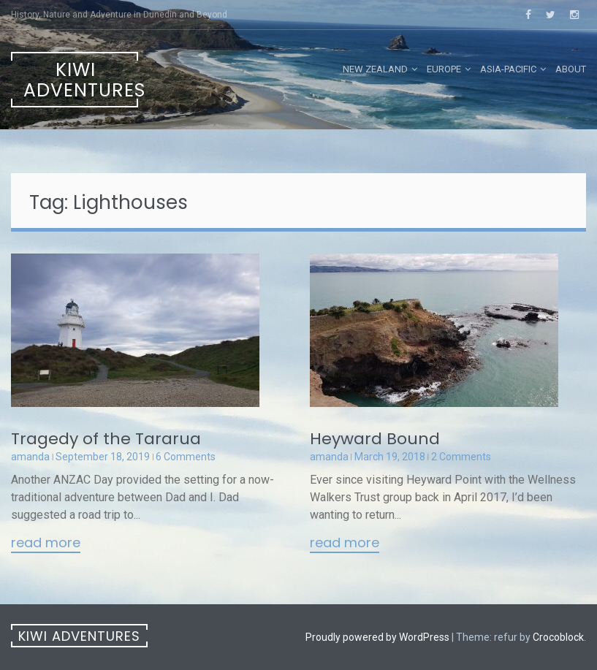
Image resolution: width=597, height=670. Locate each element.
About (570, 69)
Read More (45, 544)
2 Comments (461, 456)
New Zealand (375, 69)
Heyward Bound (375, 438)
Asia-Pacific (508, 69)
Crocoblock (558, 637)
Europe (444, 69)
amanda (30, 456)
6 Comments (186, 456)
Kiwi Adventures (80, 80)
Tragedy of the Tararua (106, 438)
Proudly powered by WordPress (377, 637)
